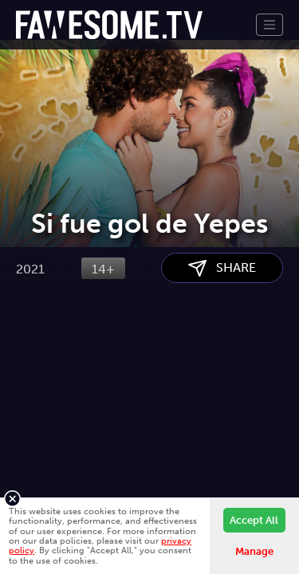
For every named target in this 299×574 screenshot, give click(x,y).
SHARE (222, 348)
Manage (254, 551)
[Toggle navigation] (269, 25)
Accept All (254, 520)
